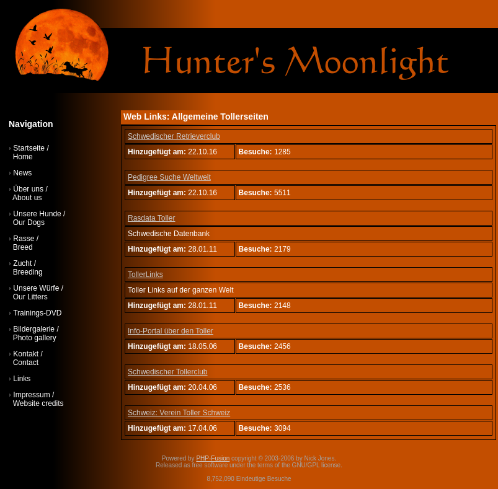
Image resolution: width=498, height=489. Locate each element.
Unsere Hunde (37, 213)
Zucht (22, 263)
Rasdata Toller (152, 218)
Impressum (31, 394)
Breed (23, 247)
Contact (25, 362)
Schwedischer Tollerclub (168, 372)
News (22, 173)
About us (27, 197)
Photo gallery (34, 337)
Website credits (38, 403)
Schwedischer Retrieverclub (174, 136)
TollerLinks (145, 274)
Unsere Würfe (36, 288)
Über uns (28, 189)
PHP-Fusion (212, 458)
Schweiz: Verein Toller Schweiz (179, 412)
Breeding (28, 272)
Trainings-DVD (37, 313)
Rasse (23, 238)
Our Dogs (29, 222)
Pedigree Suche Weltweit (169, 177)
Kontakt (25, 354)
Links (21, 378)
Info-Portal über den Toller (170, 331)
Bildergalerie (34, 329)
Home (23, 156)
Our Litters (30, 297)
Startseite (29, 148)
